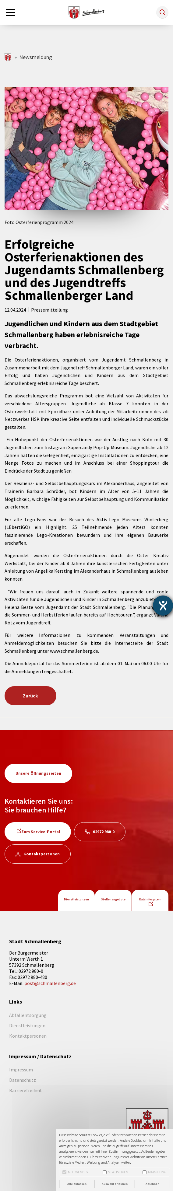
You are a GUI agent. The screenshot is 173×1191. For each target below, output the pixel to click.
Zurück (30, 696)
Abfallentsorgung (28, 1015)
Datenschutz (22, 1080)
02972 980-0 (104, 831)
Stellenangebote (113, 899)
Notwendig (75, 1172)
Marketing (155, 1172)
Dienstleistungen (76, 899)
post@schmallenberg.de (50, 983)
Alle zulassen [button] (76, 1184)
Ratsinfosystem (150, 899)
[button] (162, 12)
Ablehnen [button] (152, 1184)
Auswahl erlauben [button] (115, 1184)
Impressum (21, 1070)
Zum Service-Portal (40, 831)
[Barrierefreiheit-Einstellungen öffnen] (163, 606)
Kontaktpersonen (41, 854)
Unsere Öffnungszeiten (38, 773)
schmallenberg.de (8, 57)
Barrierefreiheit (25, 1090)
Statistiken (115, 1172)
